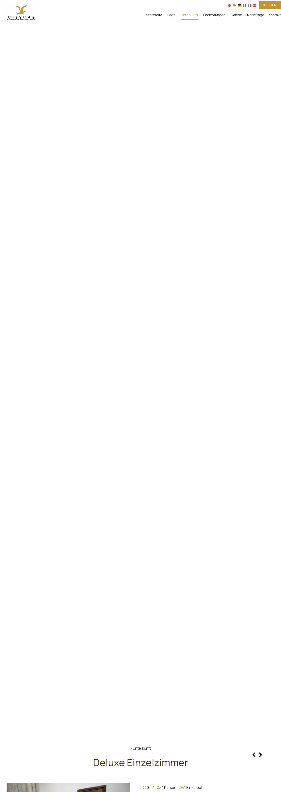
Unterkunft (189, 14)
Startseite (154, 14)
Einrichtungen (214, 14)
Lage (172, 14)
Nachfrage (255, 14)
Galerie (236, 14)
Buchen (270, 5)
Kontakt (275, 14)
